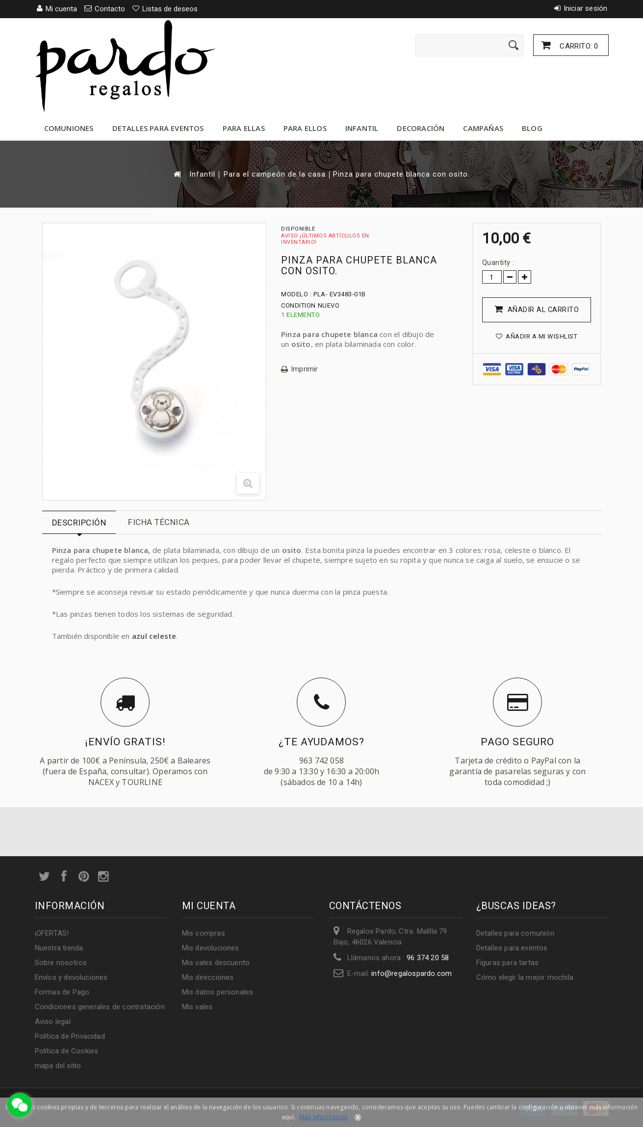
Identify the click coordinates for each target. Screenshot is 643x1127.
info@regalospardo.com (411, 973)
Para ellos (305, 128)
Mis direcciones (208, 977)
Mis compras (203, 933)
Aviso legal (53, 1021)
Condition (298, 305)
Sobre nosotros (61, 962)
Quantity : (498, 262)
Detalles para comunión (515, 933)
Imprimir (304, 369)
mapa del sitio (58, 1065)
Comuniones (69, 128)
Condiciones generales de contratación (100, 1006)
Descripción (79, 522)
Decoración (420, 128)
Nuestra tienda (59, 948)
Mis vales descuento (216, 962)
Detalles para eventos (158, 128)
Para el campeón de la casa (275, 174)
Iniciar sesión (586, 8)
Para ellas (244, 128)
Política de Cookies (67, 1051)
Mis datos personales (218, 992)
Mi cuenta (209, 906)
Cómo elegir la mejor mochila (525, 977)
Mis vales (197, 1006)
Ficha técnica (159, 522)
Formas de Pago (62, 992)
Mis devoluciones (210, 948)
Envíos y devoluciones (71, 977)
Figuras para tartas (507, 962)
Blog (532, 128)
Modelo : (296, 294)
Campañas (483, 128)
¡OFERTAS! (52, 933)
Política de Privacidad (70, 1036)
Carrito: (578, 46)
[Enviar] (513, 45)
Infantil (362, 128)
